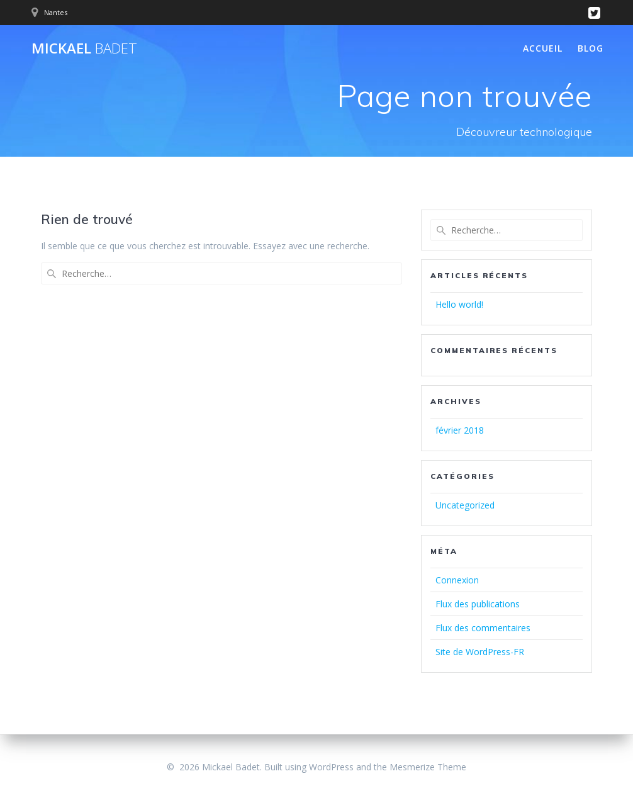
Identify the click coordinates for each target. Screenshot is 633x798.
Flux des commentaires (482, 628)
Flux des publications (477, 604)
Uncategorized (465, 505)
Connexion (457, 580)
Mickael (84, 48)
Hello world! (459, 304)
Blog (590, 48)
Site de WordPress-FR (479, 652)
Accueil (543, 48)
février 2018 (459, 430)
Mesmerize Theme (427, 767)
